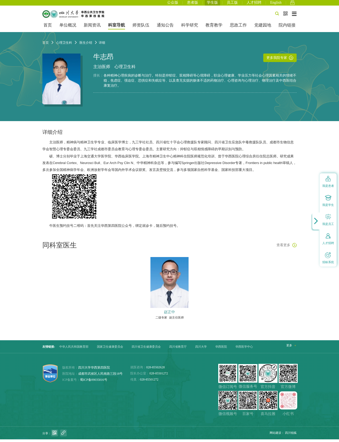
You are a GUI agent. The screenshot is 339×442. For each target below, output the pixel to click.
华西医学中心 (244, 349)
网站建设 (275, 435)
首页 (47, 28)
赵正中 (169, 314)
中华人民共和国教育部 (73, 349)
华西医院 (221, 349)
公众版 (172, 4)
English (276, 4)
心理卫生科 (125, 69)
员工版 (232, 4)
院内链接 (287, 28)
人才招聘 (254, 4)
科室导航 (116, 28)
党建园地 (262, 28)
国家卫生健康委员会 (110, 349)
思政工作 (238, 28)
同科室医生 (59, 247)
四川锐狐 (291, 435)
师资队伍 (140, 28)
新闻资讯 (92, 28)
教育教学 (214, 28)
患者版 (192, 4)
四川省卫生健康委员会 (146, 349)
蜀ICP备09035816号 (93, 382)
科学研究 (189, 28)
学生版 (212, 4)
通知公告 (165, 28)
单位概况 (67, 28)
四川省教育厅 (178, 349)
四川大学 (201, 349)
